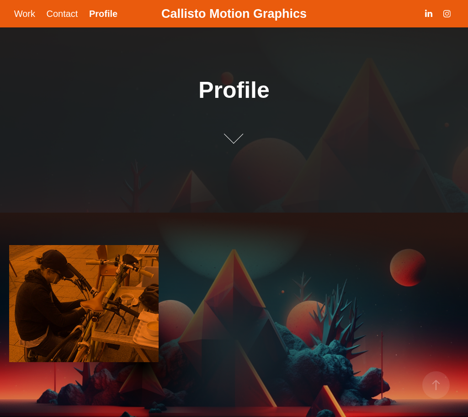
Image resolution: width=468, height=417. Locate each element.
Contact (62, 14)
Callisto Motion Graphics (234, 14)
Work (24, 14)
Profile (103, 14)
